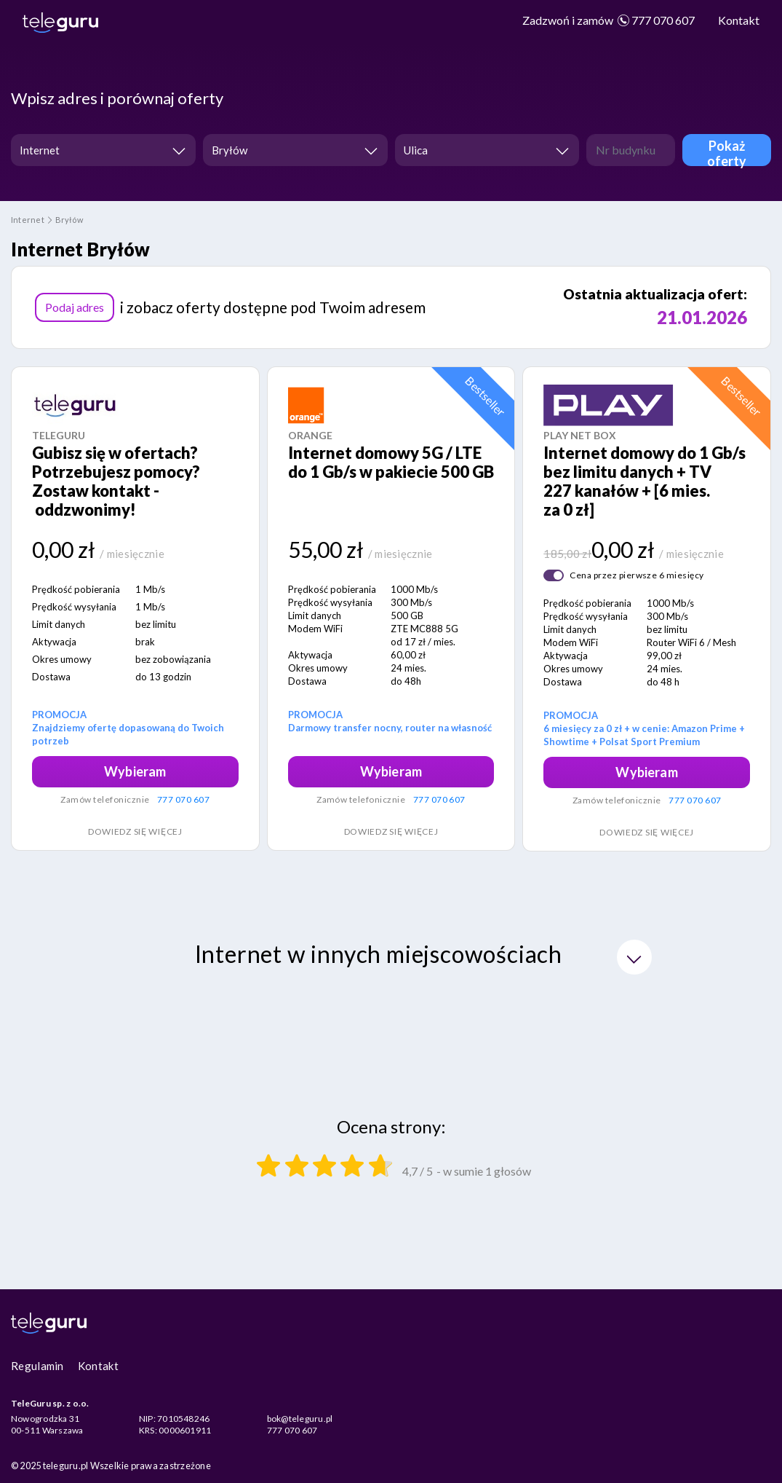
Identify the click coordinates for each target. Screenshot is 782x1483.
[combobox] (103, 150)
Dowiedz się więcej (135, 831)
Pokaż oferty (727, 152)
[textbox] (483, 150)
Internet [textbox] (40, 150)
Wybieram (135, 771)
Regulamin (37, 1365)
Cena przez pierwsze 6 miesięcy (636, 575)
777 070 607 (608, 20)
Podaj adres (74, 307)
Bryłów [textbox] (229, 150)
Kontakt (738, 20)
